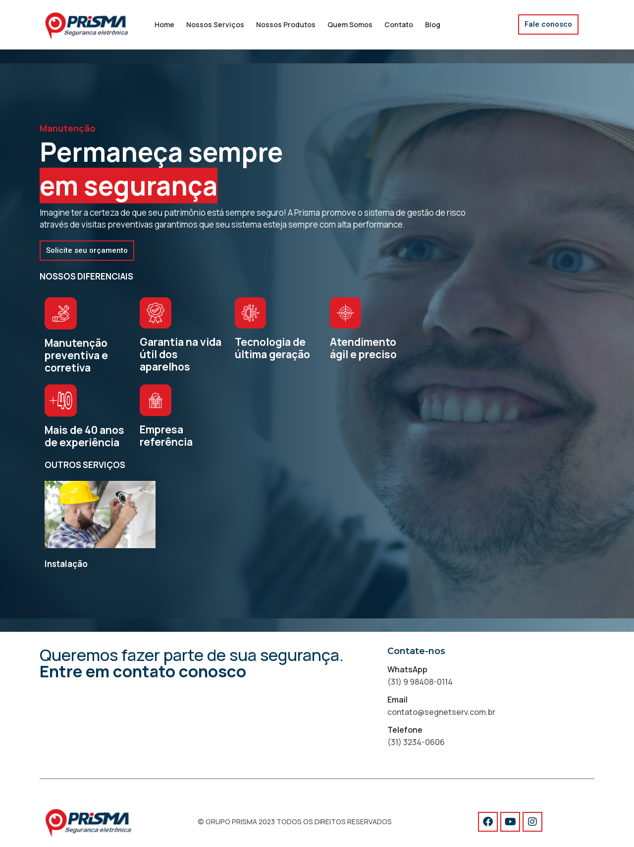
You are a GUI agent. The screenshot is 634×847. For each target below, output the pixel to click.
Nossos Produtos (286, 24)
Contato (398, 24)
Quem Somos (349, 24)
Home (164, 24)
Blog (432, 24)
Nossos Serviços (215, 24)
